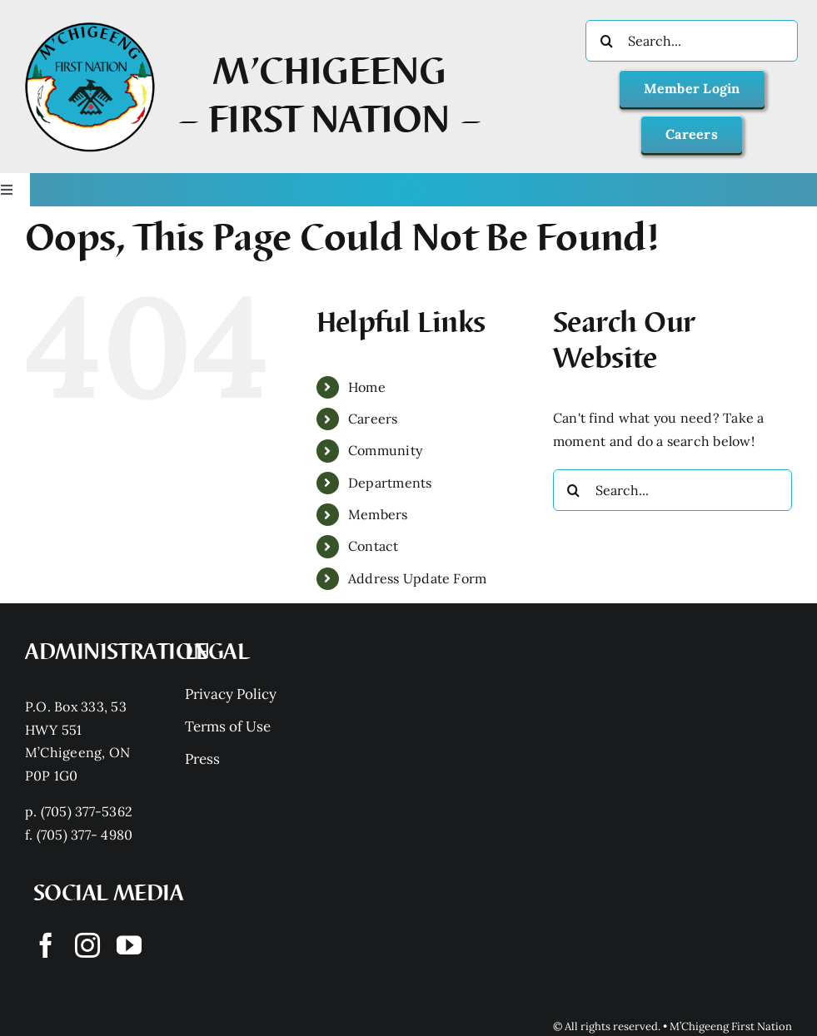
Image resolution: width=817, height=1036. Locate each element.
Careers (373, 418)
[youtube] (129, 945)
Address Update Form (417, 578)
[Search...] (691, 41)
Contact (373, 546)
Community (385, 450)
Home (367, 387)
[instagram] (87, 945)
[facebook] (45, 945)
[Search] (606, 41)
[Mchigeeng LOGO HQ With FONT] (90, 22)
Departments (390, 482)
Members (378, 514)
